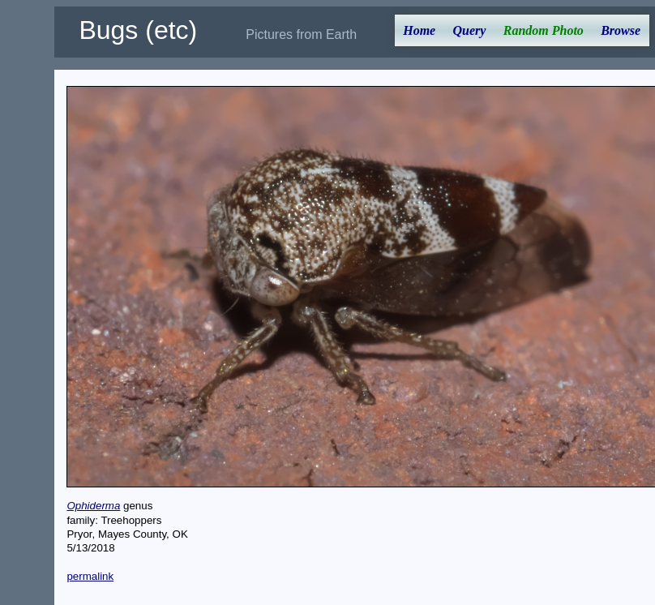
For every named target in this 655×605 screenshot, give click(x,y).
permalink (89, 576)
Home (419, 30)
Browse (620, 30)
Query (469, 30)
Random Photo (543, 30)
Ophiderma (93, 506)
